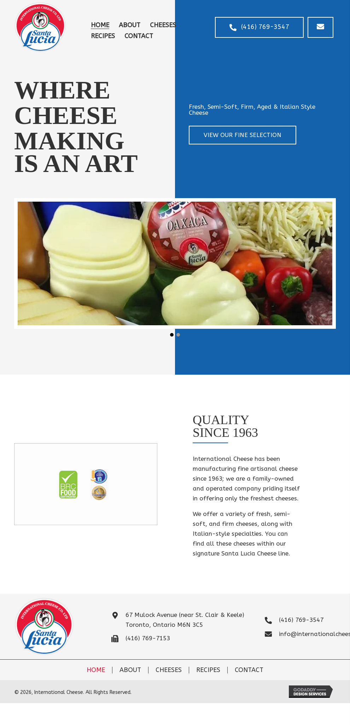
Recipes (208, 670)
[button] (259, 27)
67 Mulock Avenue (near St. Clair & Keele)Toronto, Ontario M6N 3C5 (185, 619)
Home (96, 670)
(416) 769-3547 (301, 619)
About (130, 670)
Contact (249, 670)
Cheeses (169, 670)
